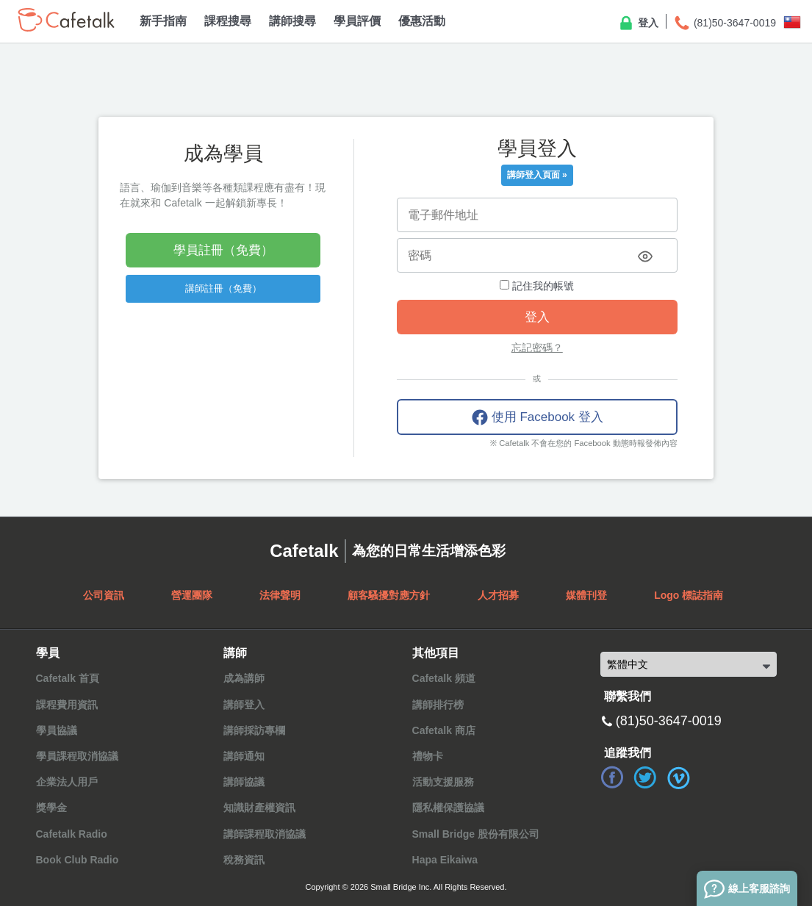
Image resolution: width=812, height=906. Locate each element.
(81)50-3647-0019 (724, 23)
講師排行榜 (438, 705)
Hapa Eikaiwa (445, 860)
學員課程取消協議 (77, 756)
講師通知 (244, 756)
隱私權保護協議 (448, 807)
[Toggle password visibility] (645, 256)
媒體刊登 (586, 595)
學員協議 (56, 730)
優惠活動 (421, 21)
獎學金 (51, 807)
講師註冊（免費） (223, 288)
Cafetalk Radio (71, 834)
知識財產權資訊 (259, 807)
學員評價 (357, 21)
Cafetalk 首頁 (67, 678)
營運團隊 (191, 595)
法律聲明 (280, 595)
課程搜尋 (227, 21)
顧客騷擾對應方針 (389, 595)
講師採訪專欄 (254, 730)
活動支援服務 (443, 782)
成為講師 (244, 678)
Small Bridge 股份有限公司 (475, 834)
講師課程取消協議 (264, 834)
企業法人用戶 (67, 782)
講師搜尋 (292, 21)
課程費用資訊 (67, 705)
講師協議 (244, 782)
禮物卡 (427, 756)
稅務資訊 (244, 860)
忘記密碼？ (537, 347)
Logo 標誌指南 (688, 595)
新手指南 (163, 21)
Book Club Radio (77, 860)
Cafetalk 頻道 (443, 678)
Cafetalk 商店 (443, 730)
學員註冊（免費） (223, 250)
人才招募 (498, 595)
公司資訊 (103, 595)
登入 (637, 23)
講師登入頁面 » (537, 175)
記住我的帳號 (537, 286)
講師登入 (244, 705)
